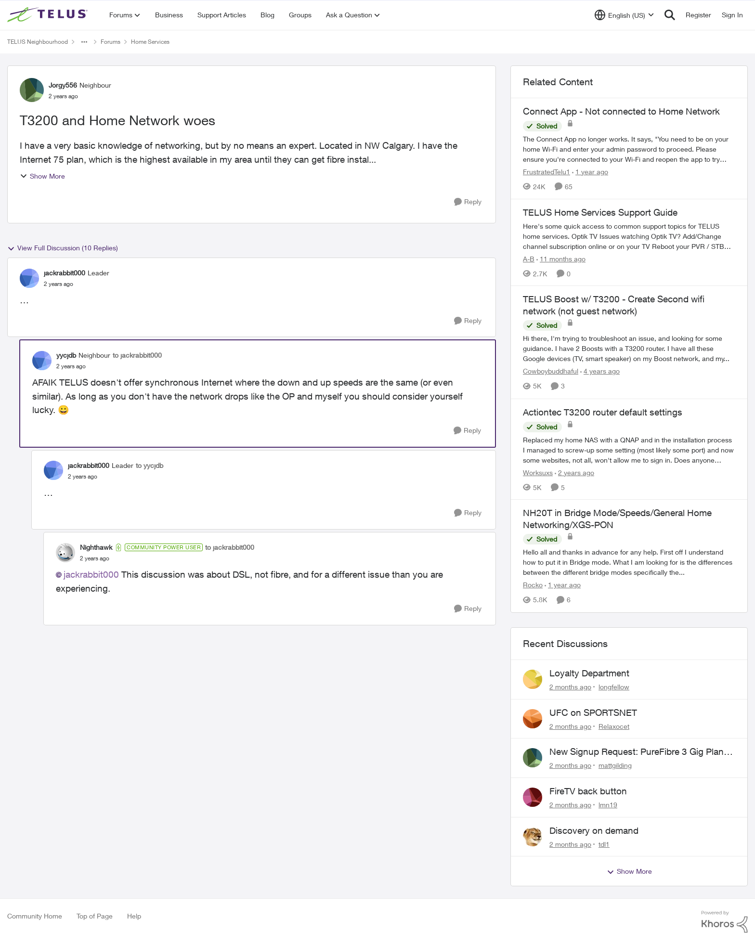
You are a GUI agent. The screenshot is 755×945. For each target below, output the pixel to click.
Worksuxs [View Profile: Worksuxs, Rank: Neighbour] (538, 472)
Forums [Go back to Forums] (110, 41)
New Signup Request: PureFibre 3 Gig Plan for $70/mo (636, 752)
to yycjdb (149, 465)
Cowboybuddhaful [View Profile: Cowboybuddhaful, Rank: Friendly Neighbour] (550, 371)
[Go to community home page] (48, 15)
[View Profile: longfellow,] (532, 679)
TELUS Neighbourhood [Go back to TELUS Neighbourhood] (37, 41)
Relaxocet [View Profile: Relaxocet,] (614, 726)
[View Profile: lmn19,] (532, 797)
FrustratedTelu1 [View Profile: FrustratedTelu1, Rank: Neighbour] (546, 172)
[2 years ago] (574, 472)
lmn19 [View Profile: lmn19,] (608, 805)
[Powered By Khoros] (725, 922)
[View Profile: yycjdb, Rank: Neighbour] (42, 360)
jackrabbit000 (91, 574)
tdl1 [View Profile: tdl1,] (604, 844)
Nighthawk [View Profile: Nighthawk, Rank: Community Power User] (96, 547)
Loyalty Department (589, 673)
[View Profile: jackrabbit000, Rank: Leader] (29, 278)
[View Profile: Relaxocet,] (532, 718)
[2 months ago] (570, 687)
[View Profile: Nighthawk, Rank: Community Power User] (65, 552)
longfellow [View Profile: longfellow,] (614, 687)
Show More (42, 176)
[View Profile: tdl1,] (532, 836)
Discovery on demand (593, 830)
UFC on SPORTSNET (593, 712)
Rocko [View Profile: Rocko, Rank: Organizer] (533, 585)
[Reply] (467, 201)
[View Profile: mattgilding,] (532, 757)
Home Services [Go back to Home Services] (150, 41)
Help (134, 916)
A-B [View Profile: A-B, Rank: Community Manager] (528, 258)
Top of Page (95, 916)
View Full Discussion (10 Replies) (62, 248)
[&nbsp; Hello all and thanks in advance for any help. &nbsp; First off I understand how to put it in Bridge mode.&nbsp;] (629, 562)
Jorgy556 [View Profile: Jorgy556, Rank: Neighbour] (63, 85)
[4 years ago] (600, 371)
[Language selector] (624, 15)
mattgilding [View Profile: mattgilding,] (615, 765)
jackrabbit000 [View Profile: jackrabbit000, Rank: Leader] (64, 273)
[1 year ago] (590, 172)
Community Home (34, 916)
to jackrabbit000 (137, 355)
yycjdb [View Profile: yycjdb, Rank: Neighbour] (66, 355)
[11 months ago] (561, 258)
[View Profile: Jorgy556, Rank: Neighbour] (32, 90)
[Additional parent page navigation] (84, 42)
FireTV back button (588, 791)
